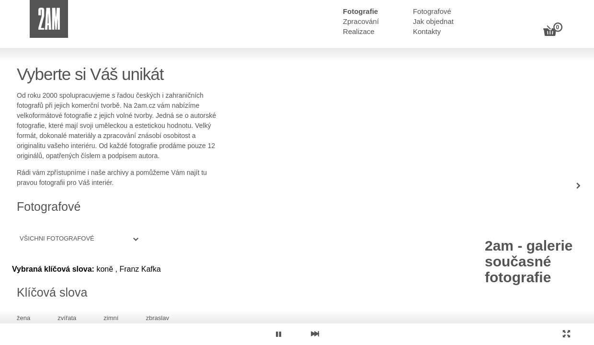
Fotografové (432, 11)
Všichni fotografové (57, 238)
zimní (110, 318)
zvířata (66, 318)
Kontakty (427, 31)
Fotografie (360, 11)
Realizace (359, 31)
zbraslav (157, 318)
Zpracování (361, 21)
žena (23, 318)
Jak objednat (433, 21)
